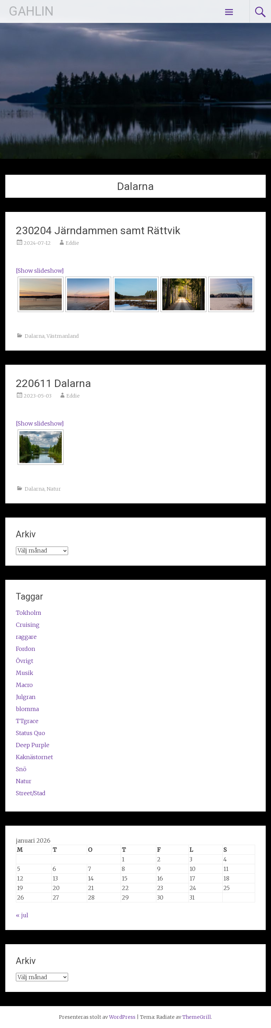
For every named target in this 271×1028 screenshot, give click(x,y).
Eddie (72, 243)
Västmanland (63, 336)
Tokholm (28, 612)
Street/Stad (31, 793)
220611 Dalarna (53, 383)
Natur (54, 489)
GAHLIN (31, 11)
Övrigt (24, 660)
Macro (24, 684)
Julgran (26, 696)
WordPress (122, 1017)
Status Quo (30, 733)
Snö (21, 769)
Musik (24, 672)
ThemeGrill (196, 1017)
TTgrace (27, 720)
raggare (26, 636)
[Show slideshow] (40, 270)
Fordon (25, 648)
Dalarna (34, 336)
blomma (27, 708)
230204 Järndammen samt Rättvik (98, 230)
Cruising (28, 624)
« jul (22, 915)
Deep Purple (32, 745)
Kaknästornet (34, 757)
